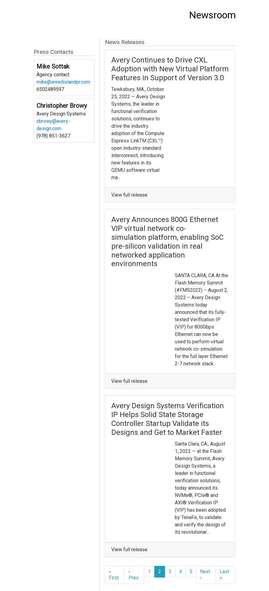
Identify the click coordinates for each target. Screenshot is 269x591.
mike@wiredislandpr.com (63, 82)
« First (114, 575)
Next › (205, 575)
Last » (224, 575)
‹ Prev (134, 575)
